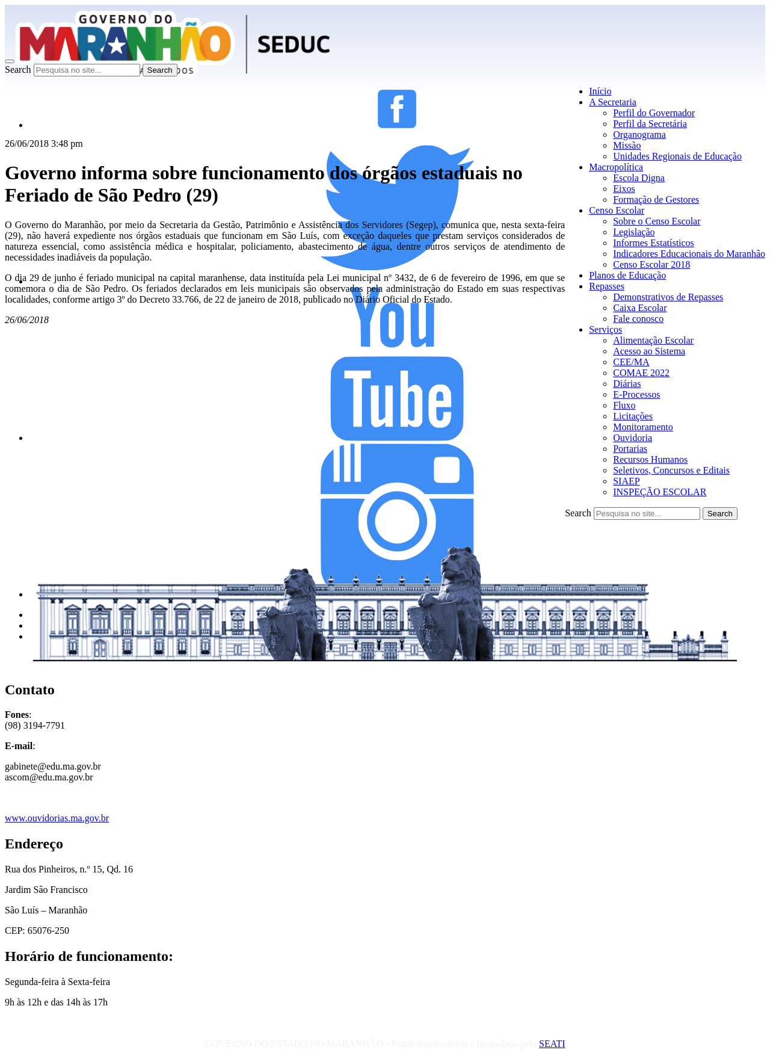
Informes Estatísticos (653, 243)
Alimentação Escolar (653, 340)
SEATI (552, 1044)
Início (600, 91)
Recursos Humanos (650, 459)
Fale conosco (638, 318)
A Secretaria (612, 102)
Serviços (605, 329)
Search (18, 69)
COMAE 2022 (641, 373)
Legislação (633, 232)
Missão (627, 145)
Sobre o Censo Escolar (656, 221)
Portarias (630, 448)
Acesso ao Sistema (649, 351)
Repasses (606, 286)
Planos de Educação (627, 275)
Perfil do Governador (654, 113)
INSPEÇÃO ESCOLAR (659, 492)
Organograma (639, 134)
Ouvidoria (632, 438)
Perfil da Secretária (650, 124)
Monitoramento (643, 427)
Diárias (627, 383)
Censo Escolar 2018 (651, 264)
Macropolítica (616, 167)
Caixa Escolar (640, 308)
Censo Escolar (616, 210)
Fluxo (624, 405)
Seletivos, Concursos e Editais (671, 470)
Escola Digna (639, 178)
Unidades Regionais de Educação (677, 156)
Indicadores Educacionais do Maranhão (689, 254)
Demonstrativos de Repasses (668, 297)
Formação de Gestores (656, 199)
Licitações (633, 416)
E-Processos (636, 394)
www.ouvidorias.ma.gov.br (57, 818)
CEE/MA (631, 362)
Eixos (624, 189)
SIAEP (626, 481)
